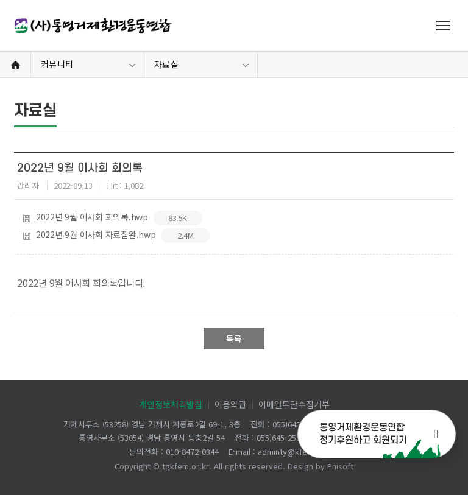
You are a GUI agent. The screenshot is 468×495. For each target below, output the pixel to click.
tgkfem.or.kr (185, 466)
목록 (234, 338)
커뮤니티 (57, 64)
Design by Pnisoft (320, 466)
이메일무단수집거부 (294, 404)
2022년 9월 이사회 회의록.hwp (112, 218)
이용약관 (230, 404)
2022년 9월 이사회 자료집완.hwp (116, 235)
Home (15, 65)
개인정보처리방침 (170, 404)
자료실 (166, 64)
